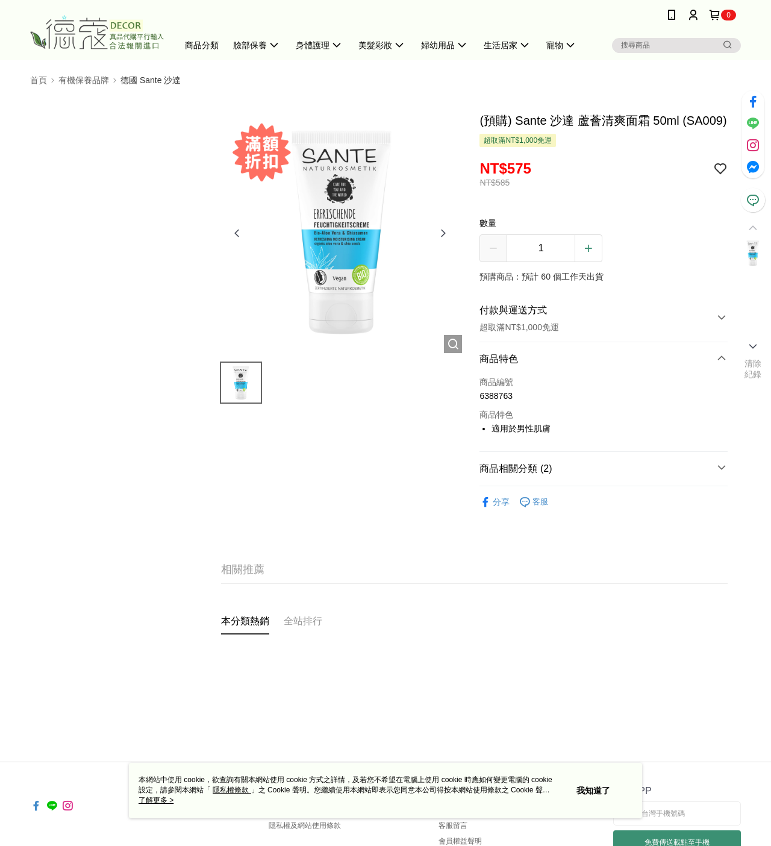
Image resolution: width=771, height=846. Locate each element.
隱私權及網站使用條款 (305, 825)
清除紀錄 (753, 369)
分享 (494, 502)
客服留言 (453, 825)
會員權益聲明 (460, 841)
